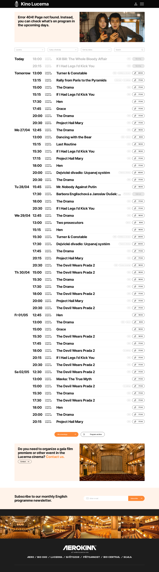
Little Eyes (118, 68)
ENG (115, 61)
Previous (7, 501)
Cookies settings (60, 567)
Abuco (23, 565)
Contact (24, 450)
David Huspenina (36, 565)
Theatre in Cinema (124, 161)
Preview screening (125, 253)
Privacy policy (38, 567)
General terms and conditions (23, 567)
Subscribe (134, 472)
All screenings (62, 423)
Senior (128, 125)
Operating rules (49, 567)
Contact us (55, 445)
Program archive (92, 423)
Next (152, 501)
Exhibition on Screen (124, 61)
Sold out (138, 182)
